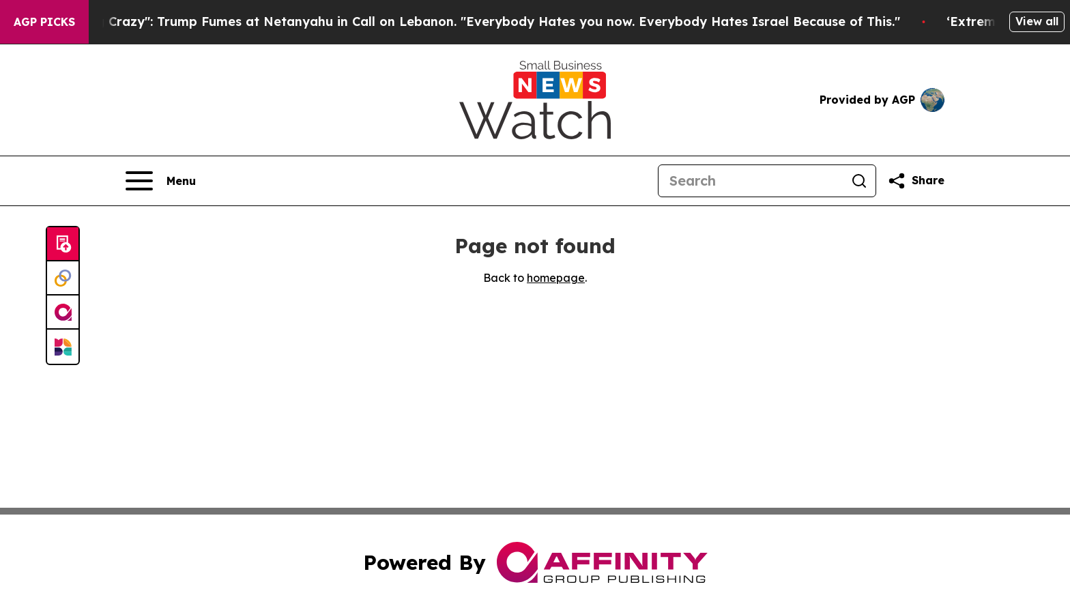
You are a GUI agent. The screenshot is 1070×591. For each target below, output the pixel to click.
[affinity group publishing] (62, 313)
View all (1036, 21)
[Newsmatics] (62, 347)
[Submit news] (62, 244)
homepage (556, 278)
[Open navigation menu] (161, 180)
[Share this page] (915, 180)
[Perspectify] (62, 278)
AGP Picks (44, 22)
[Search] (751, 181)
